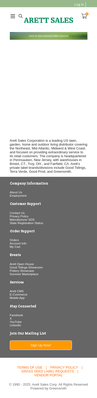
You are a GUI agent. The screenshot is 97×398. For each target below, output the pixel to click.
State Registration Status (26, 223)
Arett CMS (17, 291)
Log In (79, 4)
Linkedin (15, 325)
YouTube (16, 321)
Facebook (16, 315)
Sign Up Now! (41, 345)
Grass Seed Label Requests (47, 371)
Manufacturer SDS (22, 219)
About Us (16, 192)
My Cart (15, 246)
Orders (14, 240)
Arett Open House (22, 264)
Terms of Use (29, 367)
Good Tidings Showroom (26, 267)
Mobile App (17, 297)
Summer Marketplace (24, 274)
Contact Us (17, 212)
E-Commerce (19, 294)
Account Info (18, 243)
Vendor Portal (48, 375)
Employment (18, 195)
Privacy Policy (19, 216)
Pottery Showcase (22, 270)
